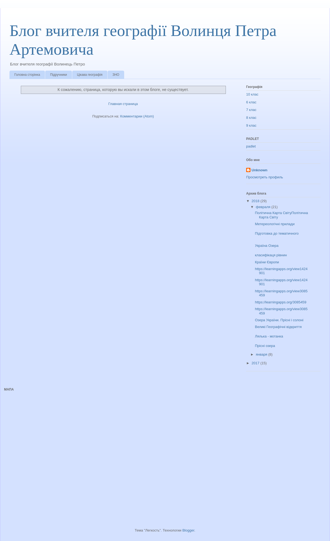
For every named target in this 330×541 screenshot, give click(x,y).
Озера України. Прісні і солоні (279, 320)
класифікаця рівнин (271, 255)
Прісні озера (265, 346)
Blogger (188, 530)
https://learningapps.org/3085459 (280, 302)
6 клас (251, 102)
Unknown (260, 170)
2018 (256, 201)
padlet (251, 146)
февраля (264, 207)
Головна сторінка (27, 75)
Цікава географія (90, 75)
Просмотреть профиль (264, 177)
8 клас (251, 118)
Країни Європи (267, 262)
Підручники (58, 75)
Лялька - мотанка (269, 336)
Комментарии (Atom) (137, 116)
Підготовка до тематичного (276, 233)
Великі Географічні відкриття (278, 327)
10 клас (252, 94)
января (262, 354)
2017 (256, 363)
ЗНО (116, 75)
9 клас (251, 125)
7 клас (251, 110)
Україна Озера (266, 246)
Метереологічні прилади (274, 224)
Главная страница (123, 104)
